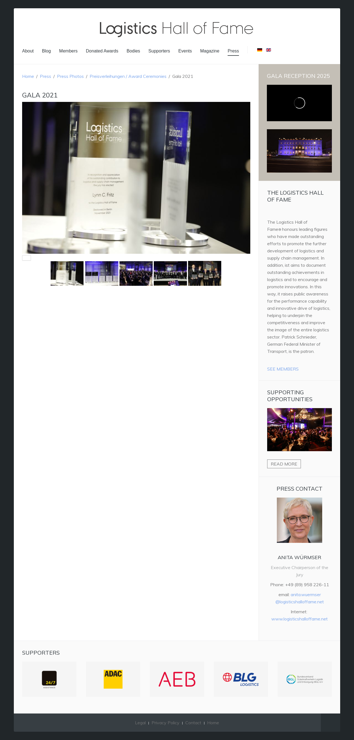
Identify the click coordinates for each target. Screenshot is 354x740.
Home (28, 76)
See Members (283, 369)
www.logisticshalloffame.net (299, 619)
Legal (140, 722)
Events (185, 51)
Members (68, 51)
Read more (284, 464)
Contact (193, 722)
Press (233, 51)
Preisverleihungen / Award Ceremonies (128, 76)
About (28, 51)
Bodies (133, 51)
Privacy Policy (165, 722)
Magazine (209, 51)
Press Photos (70, 76)
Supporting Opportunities (290, 396)
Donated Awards (102, 51)
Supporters (159, 51)
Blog (46, 51)
